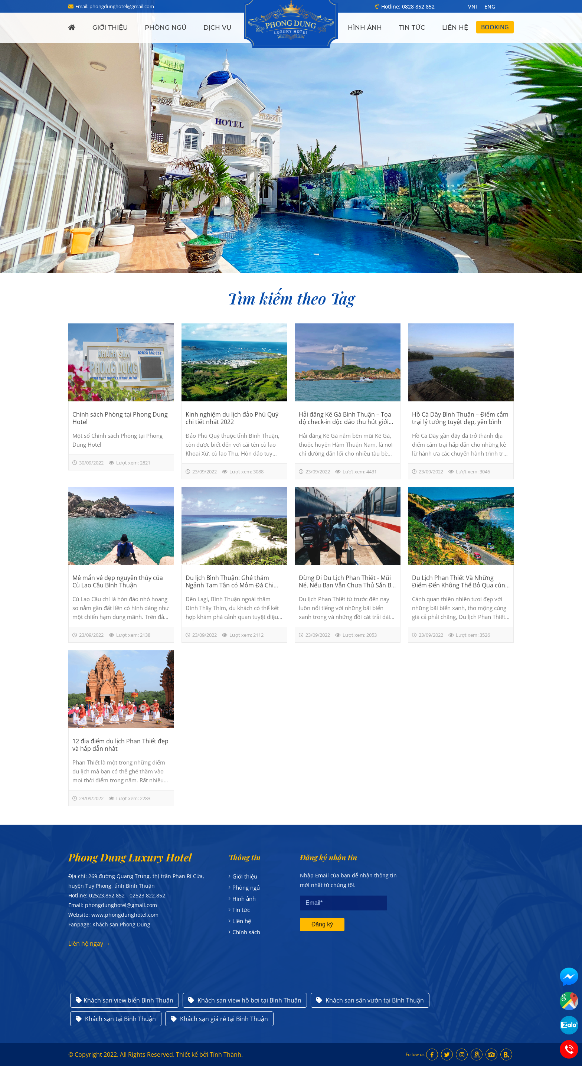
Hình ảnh (365, 27)
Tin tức (412, 27)
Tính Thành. (226, 1054)
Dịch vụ (217, 27)
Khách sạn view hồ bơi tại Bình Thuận (244, 1000)
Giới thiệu (110, 27)
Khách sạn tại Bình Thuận (116, 1019)
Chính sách (246, 932)
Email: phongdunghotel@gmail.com (111, 6)
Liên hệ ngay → (89, 943)
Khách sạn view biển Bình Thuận (124, 1000)
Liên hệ (455, 27)
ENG (489, 6)
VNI (472, 6)
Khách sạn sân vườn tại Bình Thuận (370, 1000)
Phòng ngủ (165, 27)
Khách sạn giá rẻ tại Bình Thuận (219, 1019)
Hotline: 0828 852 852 (405, 6)
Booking (495, 27)
